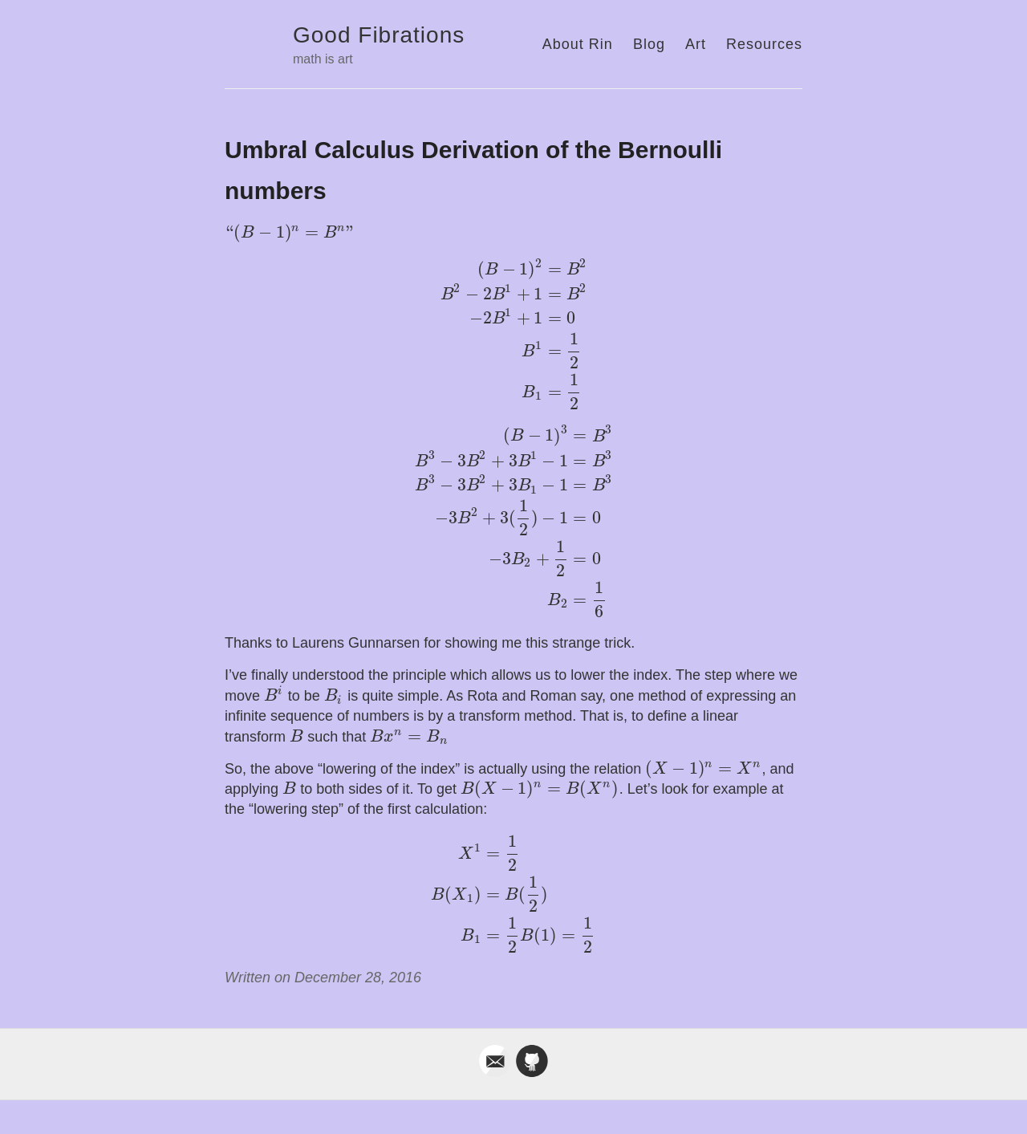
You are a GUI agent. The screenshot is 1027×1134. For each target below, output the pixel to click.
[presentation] (290, 233)
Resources (764, 44)
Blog (649, 44)
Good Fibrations (379, 34)
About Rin (577, 44)
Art (695, 44)
